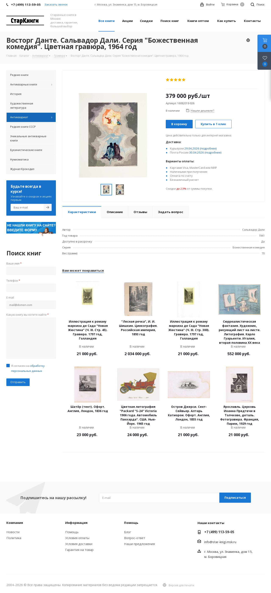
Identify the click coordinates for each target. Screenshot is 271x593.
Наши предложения (139, 544)
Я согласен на (28, 368)
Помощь (72, 532)
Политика (13, 538)
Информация (76, 522)
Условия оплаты (77, 538)
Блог (127, 532)
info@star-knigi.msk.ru (220, 542)
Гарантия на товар (79, 550)
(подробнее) (208, 148)
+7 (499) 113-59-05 (219, 532)
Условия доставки (78, 544)
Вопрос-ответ (134, 538)
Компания (14, 522)
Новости (12, 532)
